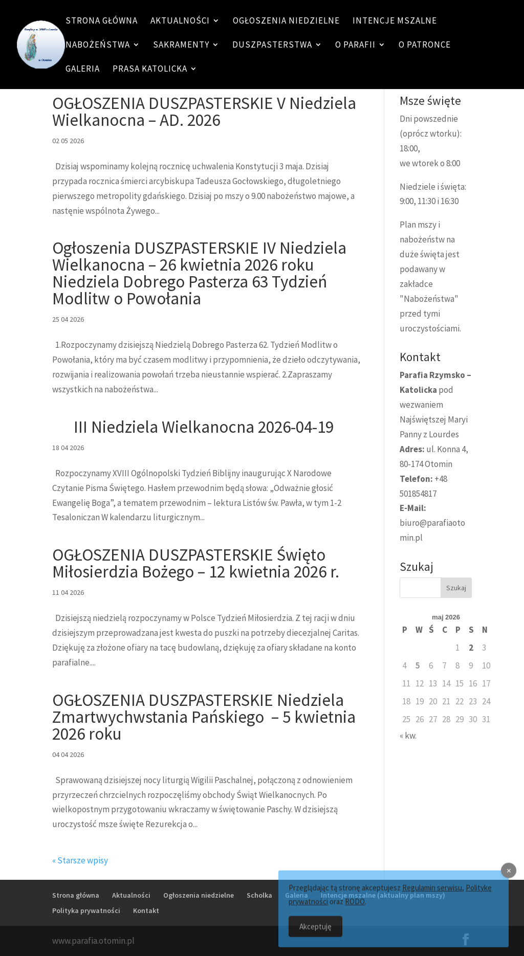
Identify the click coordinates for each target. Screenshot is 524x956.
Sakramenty (181, 45)
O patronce (425, 45)
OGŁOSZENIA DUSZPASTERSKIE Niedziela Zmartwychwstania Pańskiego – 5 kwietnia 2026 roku (204, 717)
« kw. (408, 735)
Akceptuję (315, 934)
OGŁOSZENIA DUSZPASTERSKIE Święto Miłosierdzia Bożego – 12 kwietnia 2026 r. (195, 563)
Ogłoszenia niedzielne (286, 21)
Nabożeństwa (98, 45)
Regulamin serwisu (432, 895)
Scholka (259, 895)
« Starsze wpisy (80, 860)
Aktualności (180, 21)
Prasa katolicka (150, 69)
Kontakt (146, 910)
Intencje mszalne (395, 21)
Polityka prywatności (86, 910)
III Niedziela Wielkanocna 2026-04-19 (193, 426)
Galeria (83, 69)
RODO (355, 909)
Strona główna (102, 21)
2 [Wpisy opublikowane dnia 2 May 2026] (471, 647)
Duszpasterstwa (272, 45)
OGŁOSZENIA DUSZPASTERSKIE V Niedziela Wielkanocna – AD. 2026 (204, 111)
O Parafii (355, 45)
